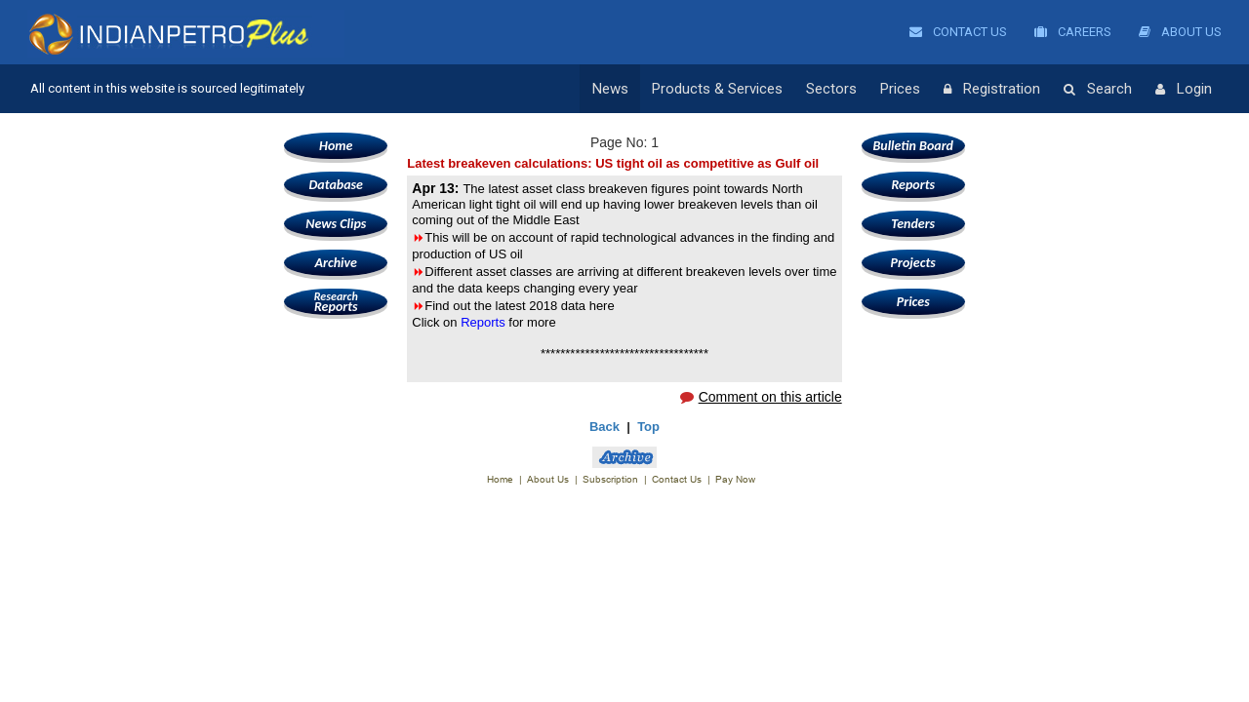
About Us (1180, 31)
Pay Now (735, 479)
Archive (336, 262)
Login (1183, 89)
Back (604, 426)
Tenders (913, 223)
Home (335, 145)
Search (1098, 89)
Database (336, 184)
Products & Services (717, 89)
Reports (335, 302)
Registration (992, 89)
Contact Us (958, 31)
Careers (1072, 31)
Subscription (610, 479)
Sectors (831, 89)
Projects (913, 262)
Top (648, 426)
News (610, 89)
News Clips (335, 223)
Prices (900, 89)
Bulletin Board (912, 145)
